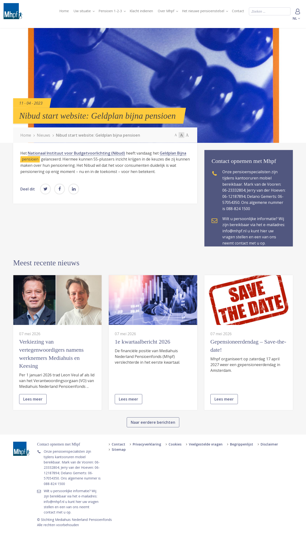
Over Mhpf (166, 11)
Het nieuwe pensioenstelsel (203, 11)
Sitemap (119, 449)
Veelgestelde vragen (206, 444)
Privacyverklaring (147, 444)
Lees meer (33, 421)
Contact (238, 11)
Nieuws (43, 135)
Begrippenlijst (241, 444)
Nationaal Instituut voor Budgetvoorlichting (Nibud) (76, 153)
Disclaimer (269, 444)
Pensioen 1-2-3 (110, 11)
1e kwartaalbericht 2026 (142, 364)
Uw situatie (82, 11)
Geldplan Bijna (173, 153)
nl (296, 18)
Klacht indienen (141, 11)
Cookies (175, 444)
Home (64, 11)
